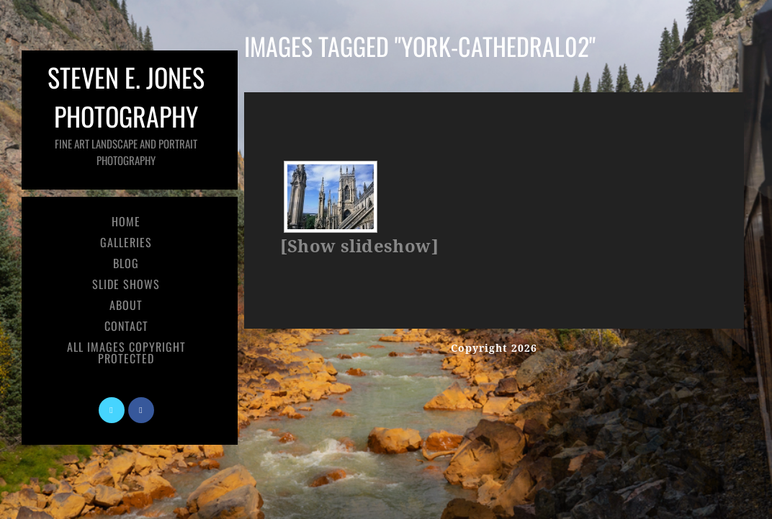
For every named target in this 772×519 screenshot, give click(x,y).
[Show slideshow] (359, 246)
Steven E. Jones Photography (126, 113)
